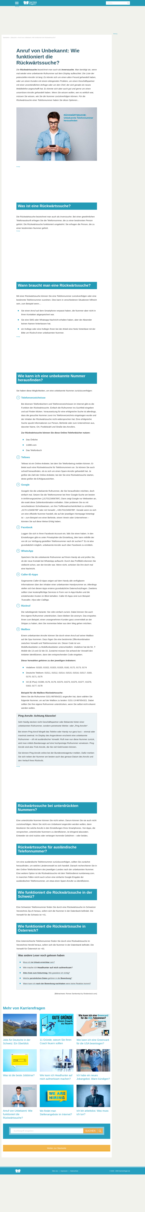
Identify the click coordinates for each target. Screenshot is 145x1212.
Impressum (64, 1175)
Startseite (6, 37)
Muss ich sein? (40, 962)
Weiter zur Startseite (56, 1152)
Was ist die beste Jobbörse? (19, 1079)
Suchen (91, 1134)
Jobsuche (14, 37)
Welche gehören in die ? (50, 978)
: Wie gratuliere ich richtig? (49, 973)
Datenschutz (74, 1175)
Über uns (55, 1175)
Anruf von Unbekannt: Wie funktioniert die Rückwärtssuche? (17, 1118)
